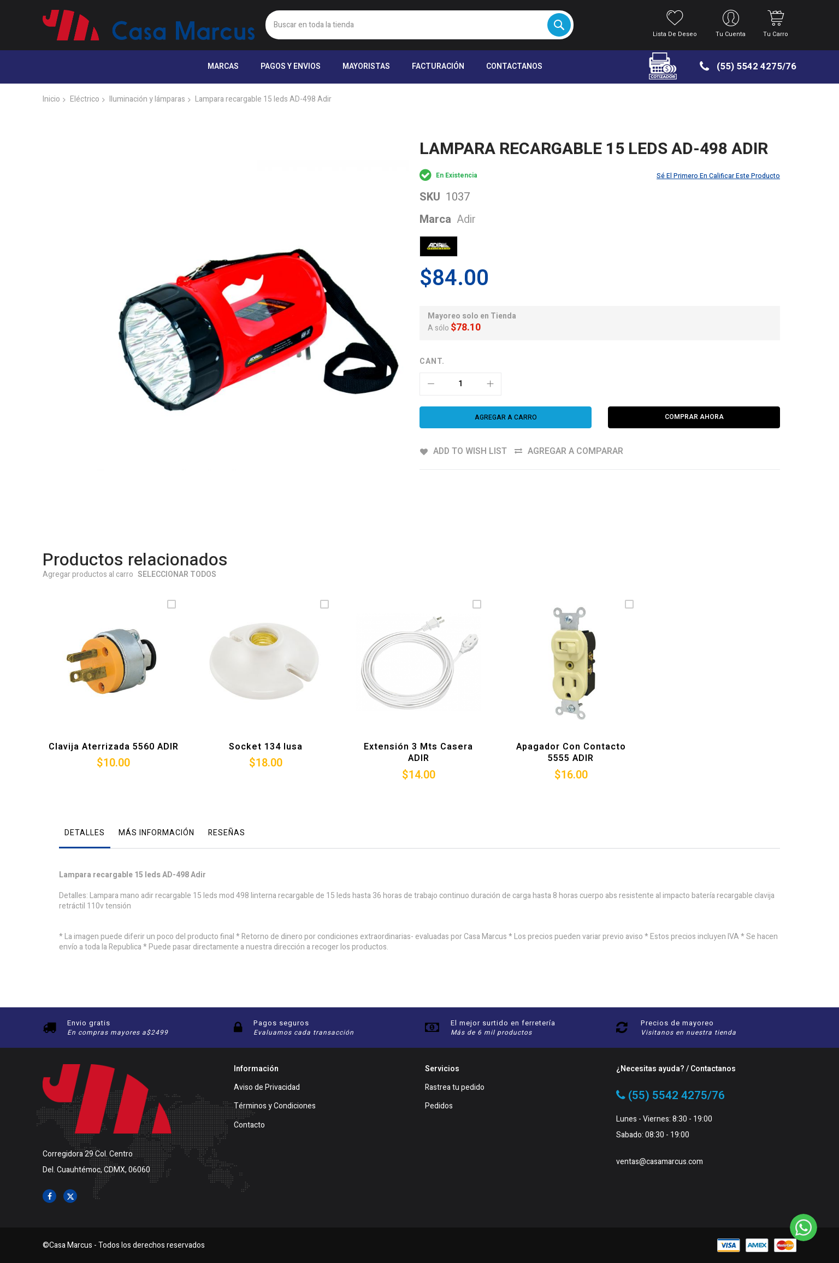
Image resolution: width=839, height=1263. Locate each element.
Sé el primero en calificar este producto (718, 176)
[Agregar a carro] (506, 417)
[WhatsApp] (803, 1227)
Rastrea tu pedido (455, 1088)
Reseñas (226, 799)
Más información (156, 799)
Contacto (249, 1125)
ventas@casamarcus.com (659, 1162)
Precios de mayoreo (677, 1023)
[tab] (84, 802)
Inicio (51, 99)
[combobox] (419, 25)
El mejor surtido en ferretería (503, 1023)
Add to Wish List (470, 451)
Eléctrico (84, 99)
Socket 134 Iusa (266, 712)
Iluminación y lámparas (147, 99)
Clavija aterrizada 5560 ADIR (114, 712)
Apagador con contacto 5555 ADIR (571, 718)
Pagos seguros (281, 1023)
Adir (466, 219)
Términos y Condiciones (275, 1106)
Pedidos (439, 1106)
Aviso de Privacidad (267, 1088)
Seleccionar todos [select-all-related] (177, 541)
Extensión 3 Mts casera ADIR (418, 718)
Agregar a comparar (576, 451)
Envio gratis (88, 1023)
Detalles (84, 799)
